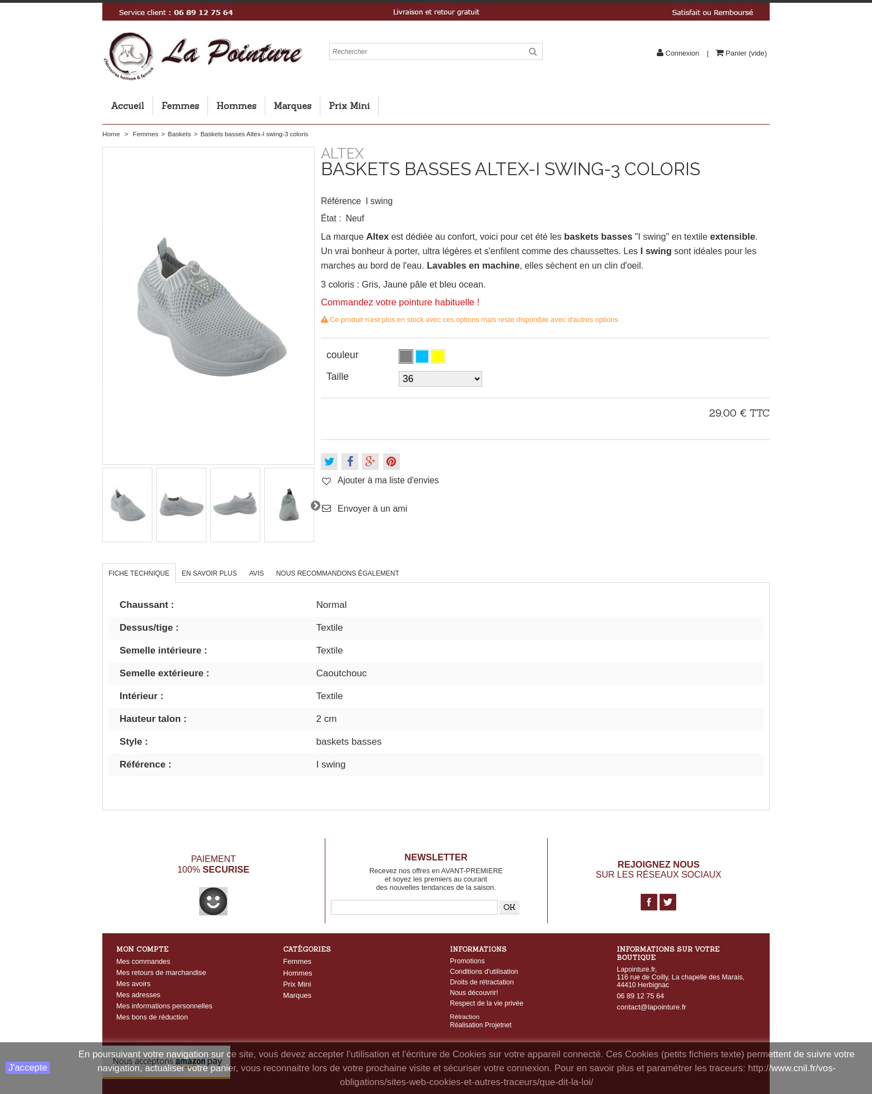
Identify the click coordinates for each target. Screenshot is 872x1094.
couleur (343, 354)
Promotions (467, 961)
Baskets (179, 134)
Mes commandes (143, 961)
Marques (292, 105)
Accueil (127, 105)
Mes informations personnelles (164, 1006)
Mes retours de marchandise (161, 972)
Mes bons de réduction (152, 1017)
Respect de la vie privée (486, 1003)
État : (331, 218)
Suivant (315, 505)
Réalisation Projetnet (481, 1024)
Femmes (180, 105)
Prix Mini (349, 105)
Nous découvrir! (474, 993)
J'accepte (27, 1067)
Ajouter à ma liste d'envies (388, 480)
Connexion (682, 53)
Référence (341, 201)
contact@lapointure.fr (651, 1007)
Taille (338, 376)
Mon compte (142, 949)
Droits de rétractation (482, 982)
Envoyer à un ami (372, 508)
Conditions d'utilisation (484, 972)
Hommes (236, 105)
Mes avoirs (133, 983)
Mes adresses (138, 995)
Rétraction (464, 1015)
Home (111, 134)
